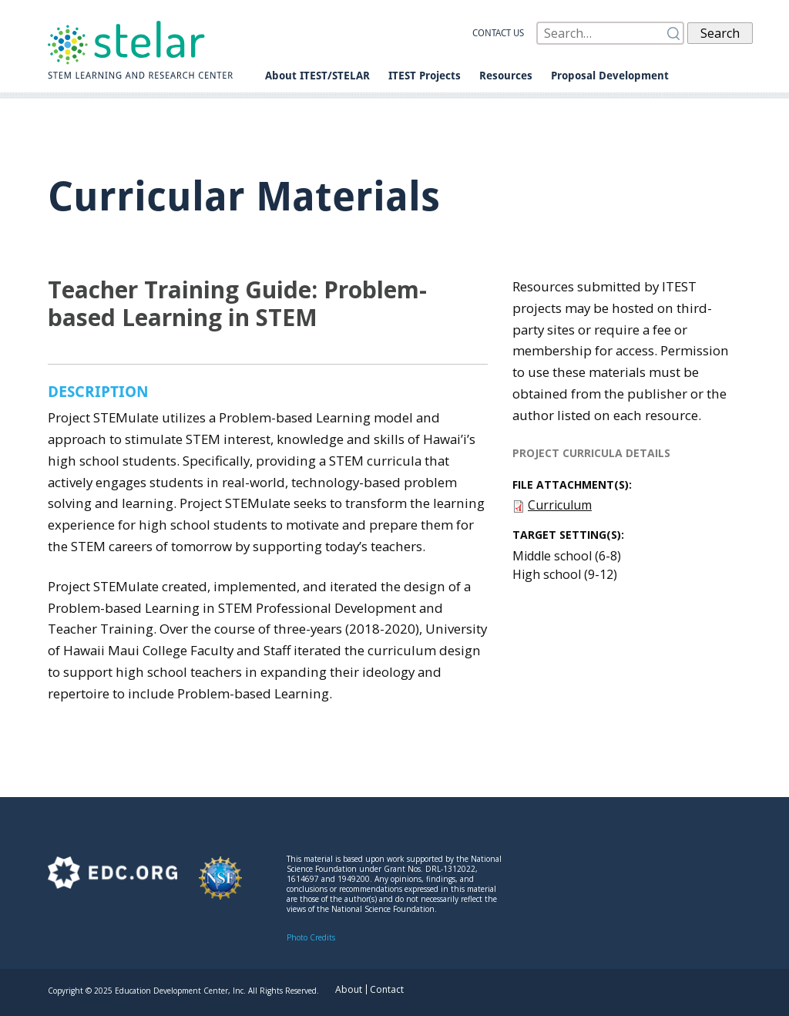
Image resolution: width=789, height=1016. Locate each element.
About (348, 989)
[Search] (610, 33)
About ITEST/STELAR (317, 75)
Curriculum (560, 504)
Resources (505, 75)
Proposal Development (610, 75)
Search (720, 33)
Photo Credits (311, 937)
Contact (387, 989)
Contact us (498, 33)
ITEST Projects (424, 75)
